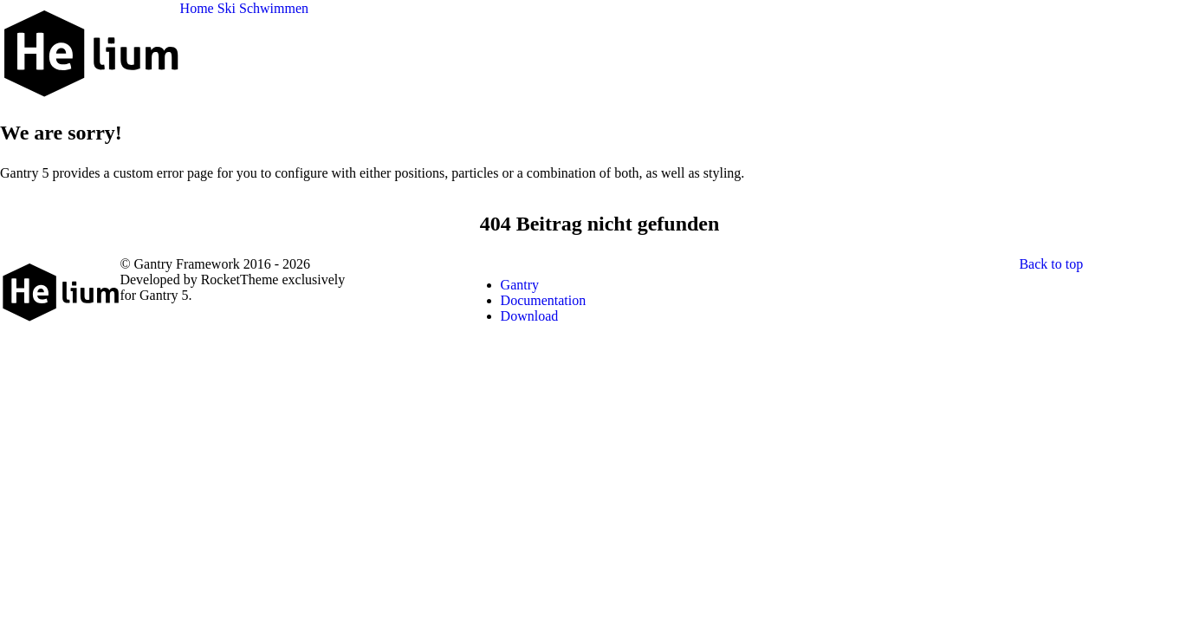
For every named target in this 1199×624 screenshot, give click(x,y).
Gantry (520, 284)
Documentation (544, 300)
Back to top (1051, 264)
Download (530, 316)
